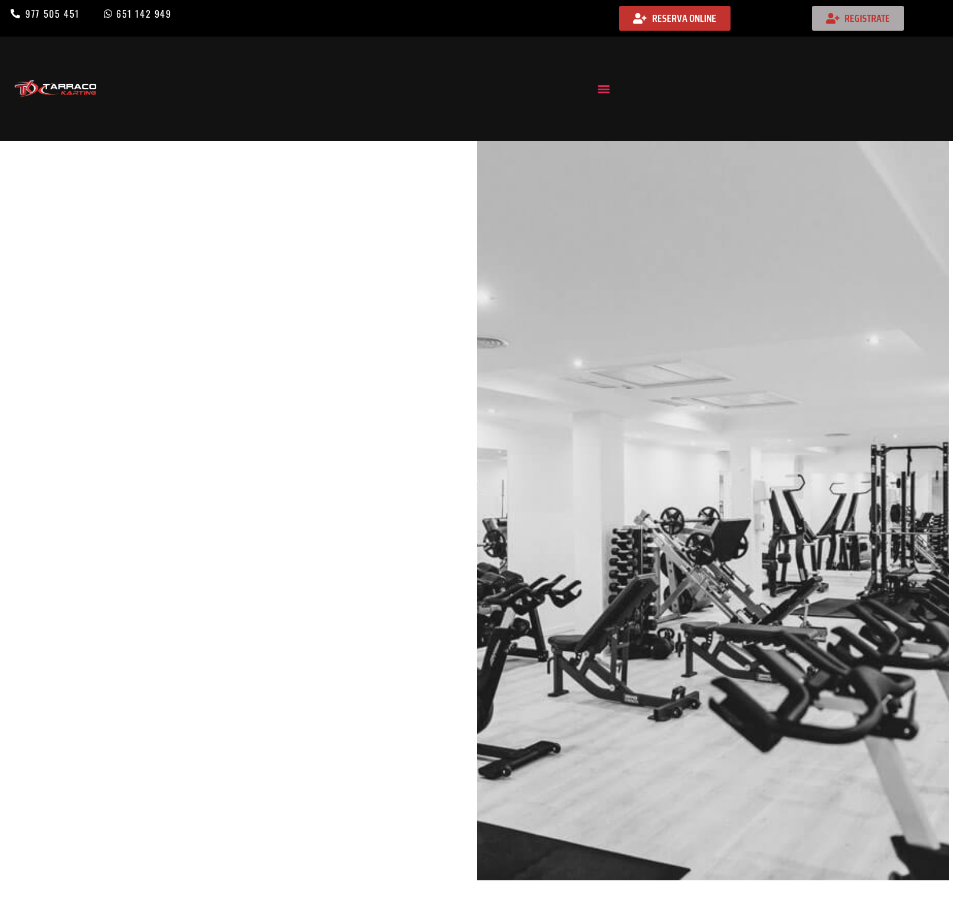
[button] (603, 89)
